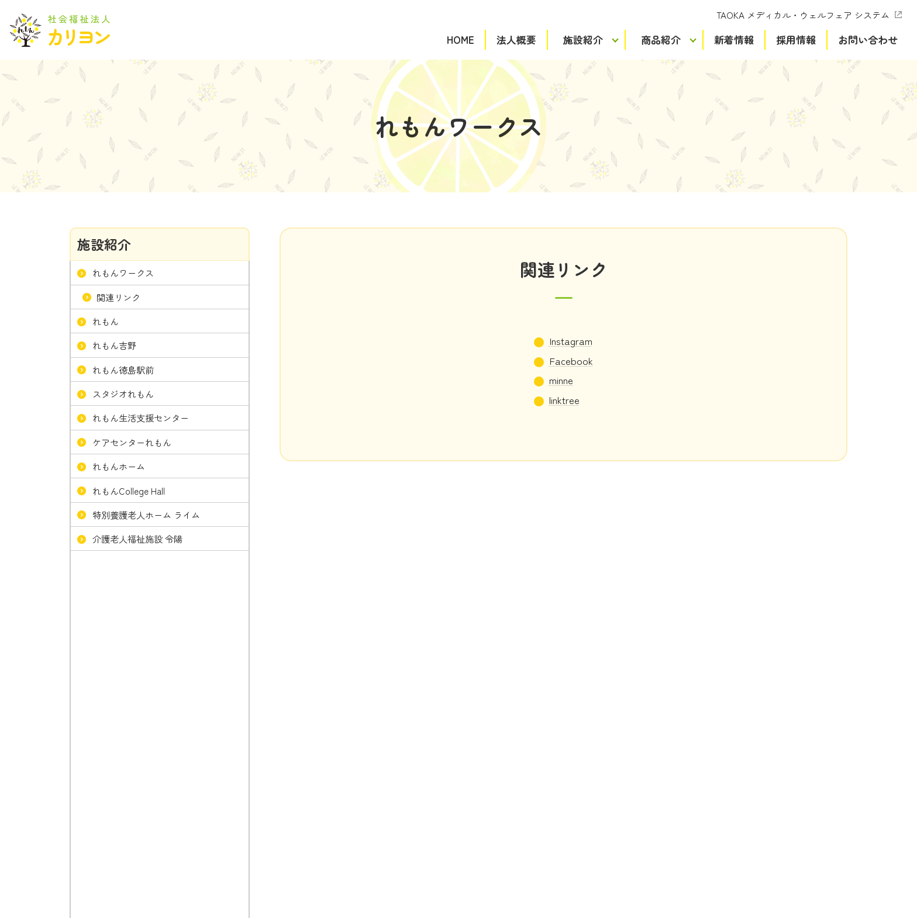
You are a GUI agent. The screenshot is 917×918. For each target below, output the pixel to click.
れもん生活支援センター (140, 417)
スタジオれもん (123, 393)
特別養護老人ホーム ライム (146, 514)
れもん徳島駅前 (123, 369)
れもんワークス (123, 272)
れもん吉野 (114, 345)
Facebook (571, 360)
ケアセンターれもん (131, 441)
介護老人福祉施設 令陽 (137, 538)
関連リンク (118, 296)
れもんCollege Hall (128, 490)
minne (561, 379)
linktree (564, 399)
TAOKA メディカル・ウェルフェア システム (803, 14)
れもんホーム (118, 466)
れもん (105, 321)
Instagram (570, 340)
